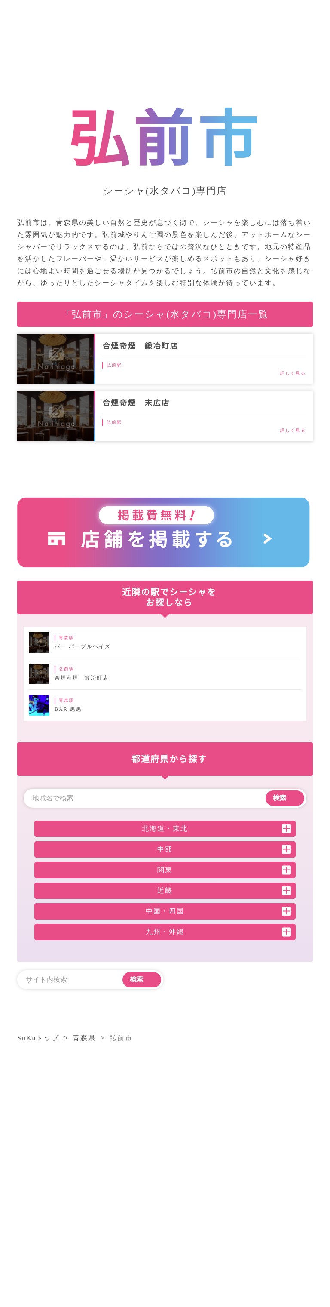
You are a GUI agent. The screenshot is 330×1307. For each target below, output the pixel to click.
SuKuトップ (39, 1038)
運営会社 (224, 1213)
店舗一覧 (182, 1213)
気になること (254, 1197)
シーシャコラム (193, 1197)
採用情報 (266, 1213)
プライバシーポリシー (204, 1228)
